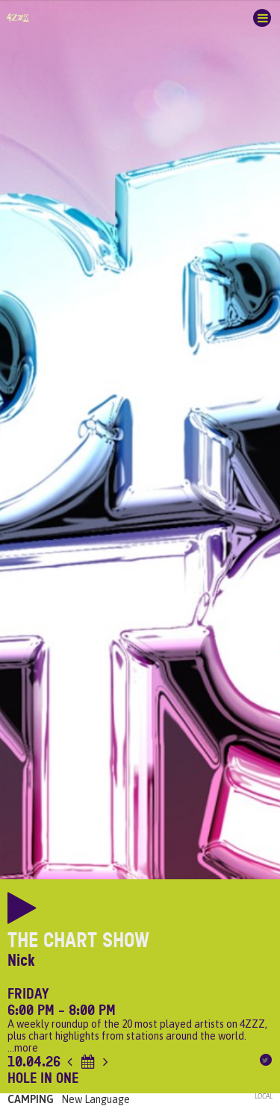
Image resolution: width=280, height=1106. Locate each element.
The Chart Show (78, 940)
